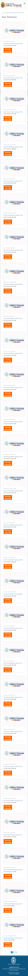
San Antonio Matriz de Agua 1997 (13, 181)
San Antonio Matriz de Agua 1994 (13, 78)
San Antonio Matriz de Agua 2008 (13, 560)
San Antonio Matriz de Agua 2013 (13, 697)
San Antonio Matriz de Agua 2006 (13, 491)
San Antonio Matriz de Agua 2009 (13, 594)
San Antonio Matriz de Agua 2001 (13, 318)
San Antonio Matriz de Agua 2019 (13, 869)
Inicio (3, 12)
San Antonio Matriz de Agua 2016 (13, 800)
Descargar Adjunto (8, 50)
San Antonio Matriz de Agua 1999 (13, 250)
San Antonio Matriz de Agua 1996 (13, 147)
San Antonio (21, 12)
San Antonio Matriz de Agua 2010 (13, 628)
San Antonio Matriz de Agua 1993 (13, 43)
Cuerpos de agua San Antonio (11, 12)
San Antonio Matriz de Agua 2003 (13, 387)
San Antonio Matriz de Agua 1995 (13, 112)
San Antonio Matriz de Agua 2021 (13, 904)
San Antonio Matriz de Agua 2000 (13, 284)
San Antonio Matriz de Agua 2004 (13, 421)
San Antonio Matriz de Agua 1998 (13, 215)
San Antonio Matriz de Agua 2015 (13, 766)
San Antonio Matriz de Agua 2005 (13, 456)
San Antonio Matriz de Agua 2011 (13, 663)
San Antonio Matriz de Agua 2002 (13, 353)
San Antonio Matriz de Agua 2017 (13, 835)
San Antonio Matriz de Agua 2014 (13, 731)
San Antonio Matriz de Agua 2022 (13, 938)
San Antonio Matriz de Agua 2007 (13, 525)
